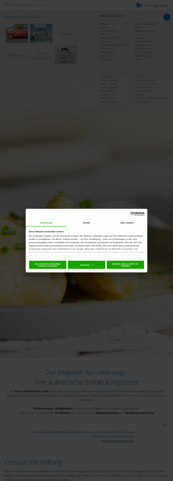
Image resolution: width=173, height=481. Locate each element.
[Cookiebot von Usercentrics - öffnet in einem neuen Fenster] (132, 214)
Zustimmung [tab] (46, 222)
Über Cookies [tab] (127, 222)
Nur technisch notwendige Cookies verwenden (47, 265)
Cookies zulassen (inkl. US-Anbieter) (125, 265)
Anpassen (86, 265)
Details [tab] (86, 222)
